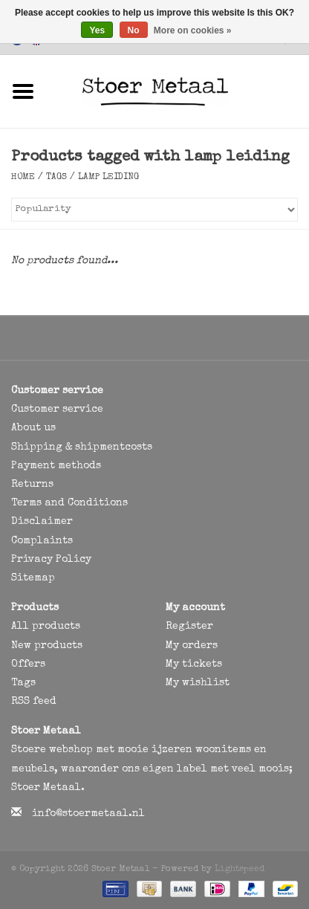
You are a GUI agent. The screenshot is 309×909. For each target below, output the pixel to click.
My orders (192, 646)
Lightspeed (239, 869)
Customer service (57, 409)
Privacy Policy (51, 559)
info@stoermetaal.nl (88, 814)
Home (23, 177)
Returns (32, 484)
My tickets (194, 664)
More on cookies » (193, 30)
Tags (56, 177)
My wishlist (198, 683)
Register (189, 626)
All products (45, 626)
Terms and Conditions (69, 503)
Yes (97, 30)
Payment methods (56, 466)
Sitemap (33, 578)
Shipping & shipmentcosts (81, 447)
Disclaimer (42, 522)
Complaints (42, 541)
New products (46, 646)
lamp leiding (108, 177)
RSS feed (33, 701)
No (134, 30)
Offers (28, 664)
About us (33, 428)
